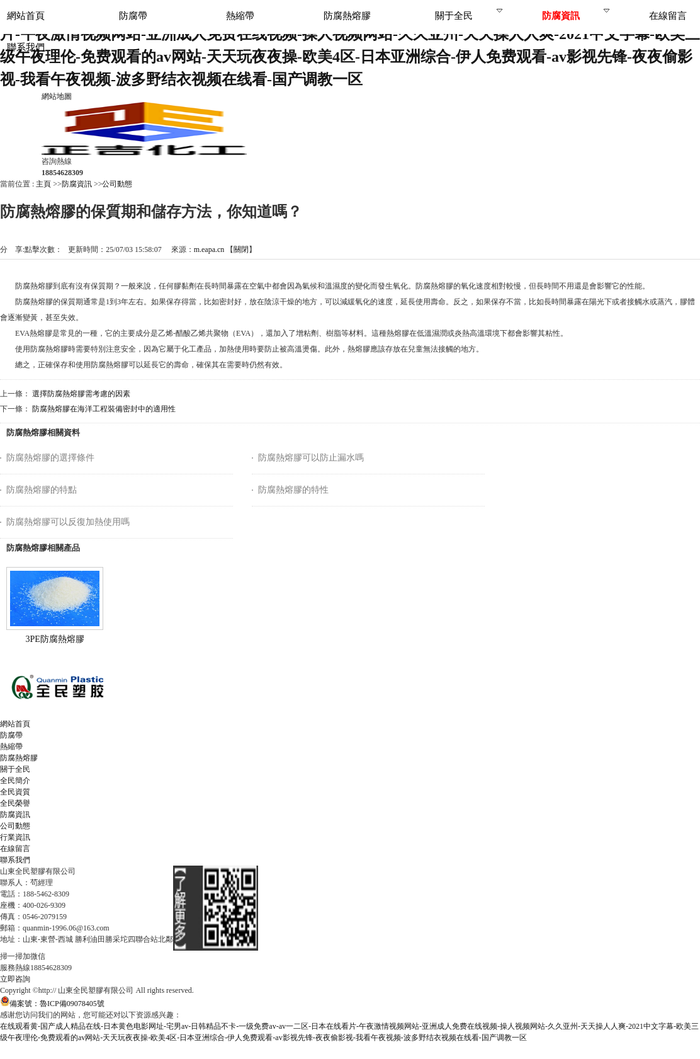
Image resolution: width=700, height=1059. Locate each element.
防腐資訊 (77, 184)
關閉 (241, 249)
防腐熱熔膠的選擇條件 (50, 457)
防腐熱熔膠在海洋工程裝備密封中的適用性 (104, 408)
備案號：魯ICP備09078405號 (52, 1003)
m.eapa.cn (209, 249)
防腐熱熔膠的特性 (293, 490)
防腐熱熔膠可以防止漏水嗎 (311, 457)
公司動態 (117, 184)
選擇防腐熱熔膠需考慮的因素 (81, 393)
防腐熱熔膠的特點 (41, 490)
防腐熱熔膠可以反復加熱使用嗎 (68, 522)
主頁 (43, 184)
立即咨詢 (15, 979)
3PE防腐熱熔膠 (54, 639)
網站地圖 (57, 96)
